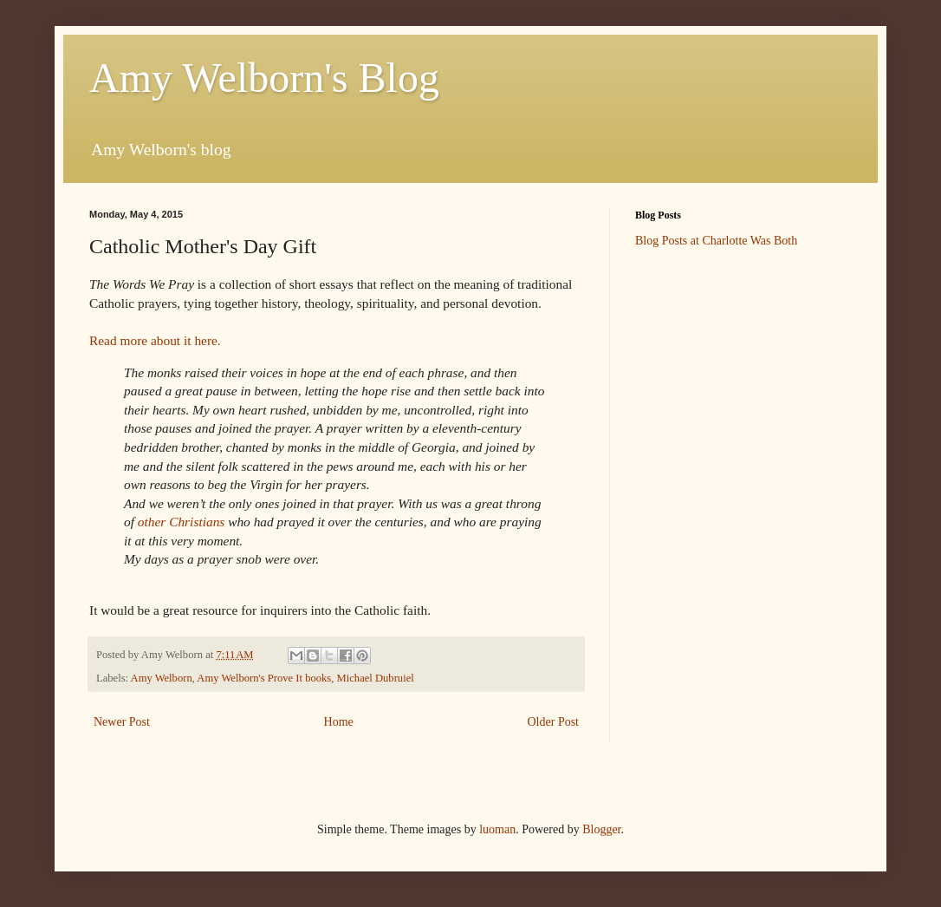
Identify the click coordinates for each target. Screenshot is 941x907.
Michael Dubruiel (375, 678)
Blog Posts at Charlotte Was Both (716, 240)
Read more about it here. (155, 340)
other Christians (181, 521)
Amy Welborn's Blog (264, 78)
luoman (497, 829)
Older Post (554, 721)
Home (339, 721)
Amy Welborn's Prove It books (264, 678)
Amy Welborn (161, 678)
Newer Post (122, 721)
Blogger (601, 829)
